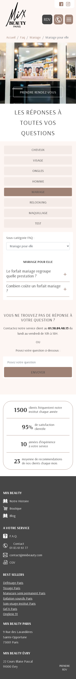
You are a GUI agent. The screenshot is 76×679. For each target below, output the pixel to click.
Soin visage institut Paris (19, 603)
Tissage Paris (11, 588)
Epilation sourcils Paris (17, 598)
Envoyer (38, 372)
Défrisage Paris (13, 583)
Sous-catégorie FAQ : (20, 238)
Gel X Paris (10, 609)
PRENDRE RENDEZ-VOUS (38, 92)
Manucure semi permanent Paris (24, 593)
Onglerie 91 (10, 614)
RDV (47, 19)
